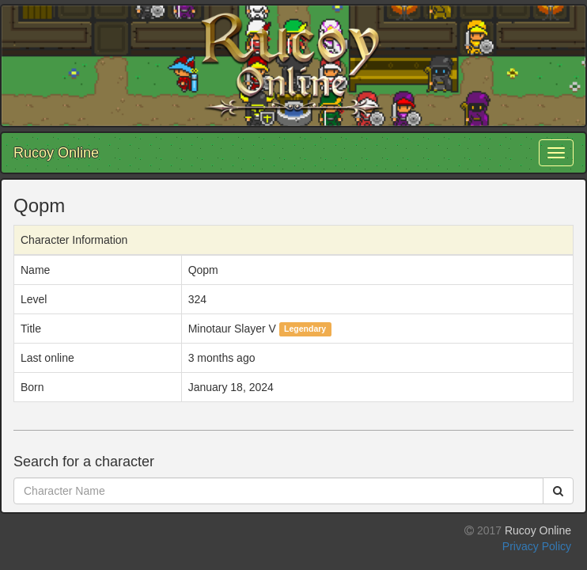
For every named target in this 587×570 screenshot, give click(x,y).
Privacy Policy (536, 546)
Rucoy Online (56, 153)
